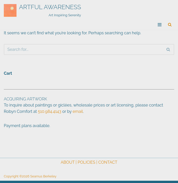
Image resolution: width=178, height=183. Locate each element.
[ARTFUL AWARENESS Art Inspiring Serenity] (42, 10)
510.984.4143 (49, 111)
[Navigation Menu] (159, 25)
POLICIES (86, 162)
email (78, 111)
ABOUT (68, 162)
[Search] (170, 24)
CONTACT (107, 162)
